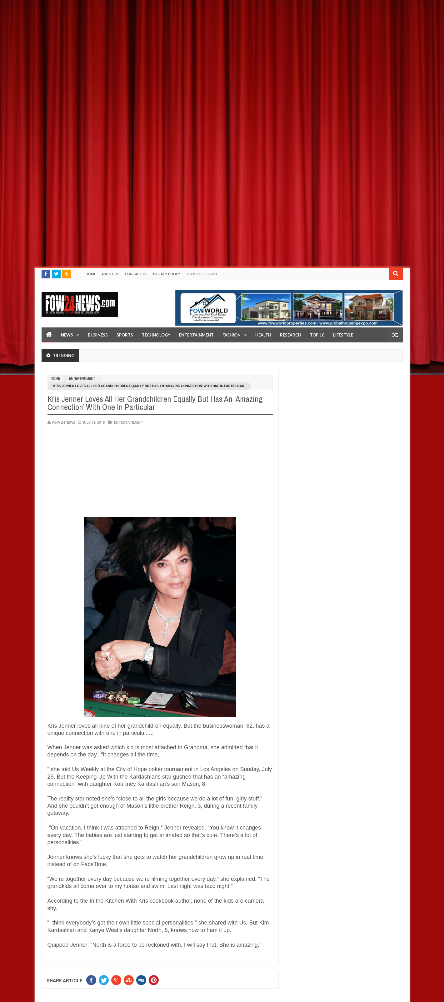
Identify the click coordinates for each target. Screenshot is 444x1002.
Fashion (231, 334)
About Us (110, 274)
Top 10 (317, 334)
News (67, 334)
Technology (156, 334)
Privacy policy (166, 274)
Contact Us (136, 274)
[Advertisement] (187, 43)
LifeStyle (343, 334)
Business (98, 334)
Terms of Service (202, 274)
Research (290, 334)
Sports (125, 334)
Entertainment (196, 334)
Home (91, 274)
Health (263, 334)
